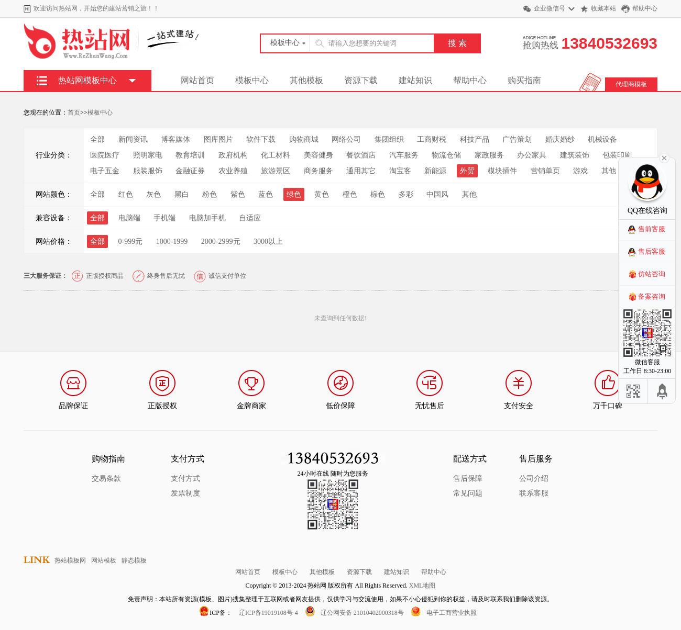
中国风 (437, 194)
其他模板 (306, 80)
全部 (97, 139)
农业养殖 (233, 171)
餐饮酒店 (361, 155)
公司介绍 (533, 478)
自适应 (250, 218)
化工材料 (275, 155)
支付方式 (185, 478)
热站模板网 (70, 560)
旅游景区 (275, 171)
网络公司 (346, 139)
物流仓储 (446, 155)
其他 (608, 171)
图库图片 (218, 139)
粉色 (209, 194)
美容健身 (318, 155)
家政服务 (489, 155)
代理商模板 (631, 84)
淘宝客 (400, 171)
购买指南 (524, 80)
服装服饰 (147, 171)
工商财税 (431, 139)
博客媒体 (175, 139)
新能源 (435, 171)
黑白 (181, 194)
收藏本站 (603, 8)
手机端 (164, 218)
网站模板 (103, 560)
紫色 (237, 194)
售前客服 (651, 229)
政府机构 (233, 155)
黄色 (321, 194)
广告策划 (517, 139)
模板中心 (252, 80)
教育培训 (190, 155)
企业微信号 (549, 8)
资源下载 (361, 80)
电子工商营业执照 (451, 612)
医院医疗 (104, 155)
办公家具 (531, 155)
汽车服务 (404, 155)
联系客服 (533, 493)
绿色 (294, 194)
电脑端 (129, 218)
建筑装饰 (574, 155)
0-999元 (130, 241)
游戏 (580, 171)
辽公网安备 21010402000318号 (362, 612)
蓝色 (265, 194)
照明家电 (147, 155)
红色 (125, 194)
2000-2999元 (220, 241)
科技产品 (474, 139)
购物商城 (303, 139)
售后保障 (467, 478)
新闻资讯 (133, 139)
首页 (74, 112)
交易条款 (106, 478)
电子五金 (104, 171)
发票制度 (185, 493)
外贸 (467, 171)
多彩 (406, 194)
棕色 (377, 194)
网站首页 (197, 80)
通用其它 (361, 171)
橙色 (350, 194)
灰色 (153, 194)
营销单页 (545, 171)
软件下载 (261, 139)
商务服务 (318, 171)
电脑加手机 (207, 218)
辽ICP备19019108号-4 (268, 612)
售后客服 (651, 251)
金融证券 (190, 171)
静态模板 (134, 560)
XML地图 (422, 585)
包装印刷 (617, 155)
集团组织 (389, 139)
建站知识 (415, 80)
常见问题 (467, 493)
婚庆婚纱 (560, 139)
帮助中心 (644, 8)
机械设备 (602, 139)
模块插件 (502, 171)
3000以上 (268, 241)
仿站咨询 (651, 274)
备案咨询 (651, 296)
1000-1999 (172, 241)
